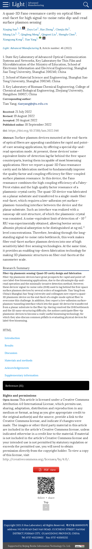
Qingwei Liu (49, 34)
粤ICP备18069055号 (77, 525)
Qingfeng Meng (30, 34)
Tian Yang (30, 39)
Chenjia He (62, 29)
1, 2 (19, 28)
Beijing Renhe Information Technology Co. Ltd (46, 546)
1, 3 (17, 33)
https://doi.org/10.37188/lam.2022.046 (33, 130)
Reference (14, 385)
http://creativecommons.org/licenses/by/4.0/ (36, 459)
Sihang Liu (9, 34)
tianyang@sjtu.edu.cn (33, 103)
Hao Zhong (46, 29)
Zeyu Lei (32, 29)
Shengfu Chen (66, 34)
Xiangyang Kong (12, 39)
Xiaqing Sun (10, 29)
